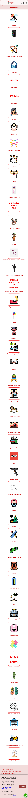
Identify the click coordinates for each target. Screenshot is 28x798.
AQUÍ (14, 795)
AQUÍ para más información (6, 787)
